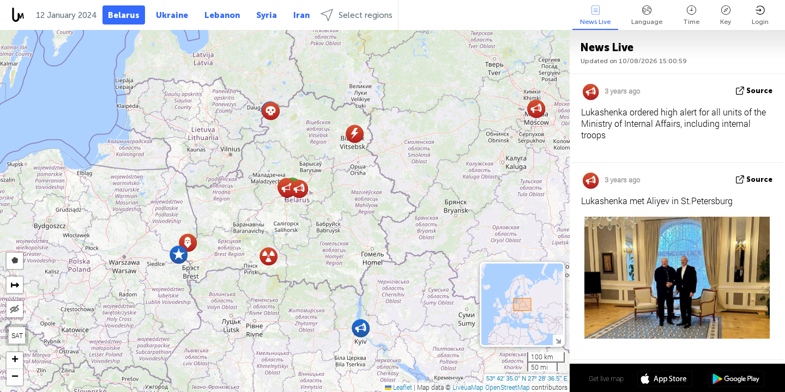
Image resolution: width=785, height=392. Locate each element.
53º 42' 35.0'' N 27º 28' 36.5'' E (526, 378)
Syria (266, 15)
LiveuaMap (468, 387)
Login (760, 15)
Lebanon (222, 15)
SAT (17, 335)
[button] (178, 254)
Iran (301, 15)
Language (646, 15)
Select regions (356, 15)
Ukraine (172, 15)
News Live (595, 15)
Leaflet (398, 387)
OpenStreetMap (507, 387)
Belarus (124, 15)
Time (691, 15)
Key (725, 15)
